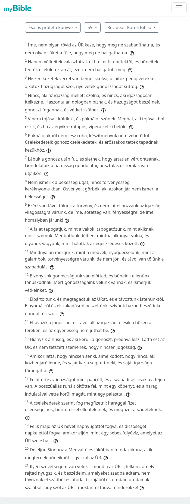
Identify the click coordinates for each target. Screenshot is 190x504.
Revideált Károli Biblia (129, 27)
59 (91, 27)
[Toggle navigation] (179, 7)
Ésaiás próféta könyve (51, 27)
